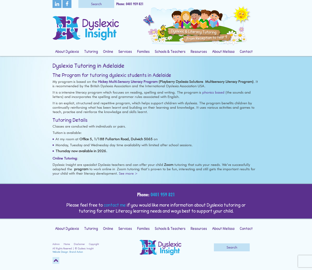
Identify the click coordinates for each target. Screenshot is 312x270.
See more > (128, 173)
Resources (199, 52)
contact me (115, 205)
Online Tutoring (65, 158)
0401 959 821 (163, 194)
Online (108, 52)
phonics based (213, 92)
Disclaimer (79, 244)
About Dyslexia (67, 52)
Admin (56, 244)
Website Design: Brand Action (68, 251)
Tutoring (91, 52)
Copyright (94, 244)
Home (67, 244)
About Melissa (223, 52)
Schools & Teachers (170, 52)
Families (143, 52)
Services (125, 52)
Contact (246, 52)
